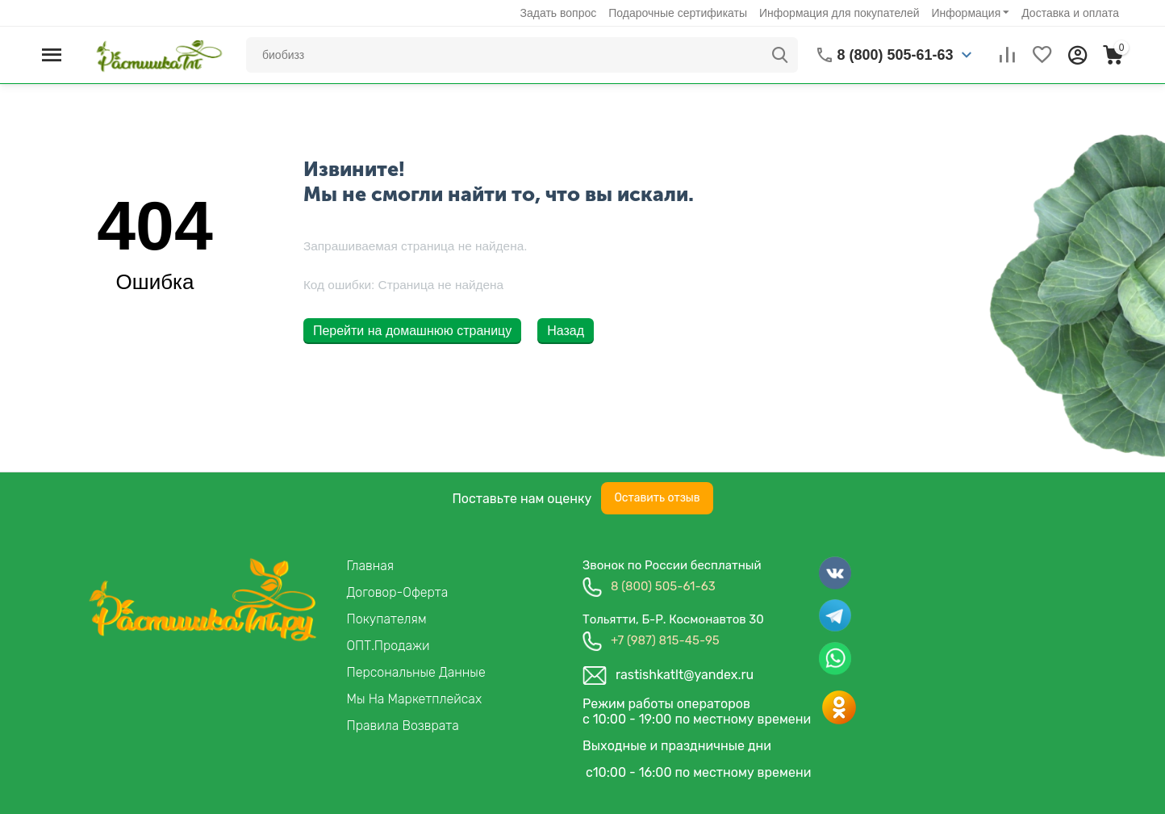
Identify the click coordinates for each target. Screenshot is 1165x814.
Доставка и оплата (1070, 12)
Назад (565, 331)
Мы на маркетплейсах (414, 699)
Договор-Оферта (398, 592)
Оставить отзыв (656, 498)
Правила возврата (403, 725)
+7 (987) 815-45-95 (665, 640)
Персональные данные (416, 672)
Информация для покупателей (839, 12)
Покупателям (387, 619)
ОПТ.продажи (388, 645)
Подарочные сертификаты (677, 12)
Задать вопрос (558, 12)
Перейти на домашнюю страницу (412, 331)
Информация (966, 12)
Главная (371, 565)
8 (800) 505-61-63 (663, 586)
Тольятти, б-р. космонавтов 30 (673, 619)
